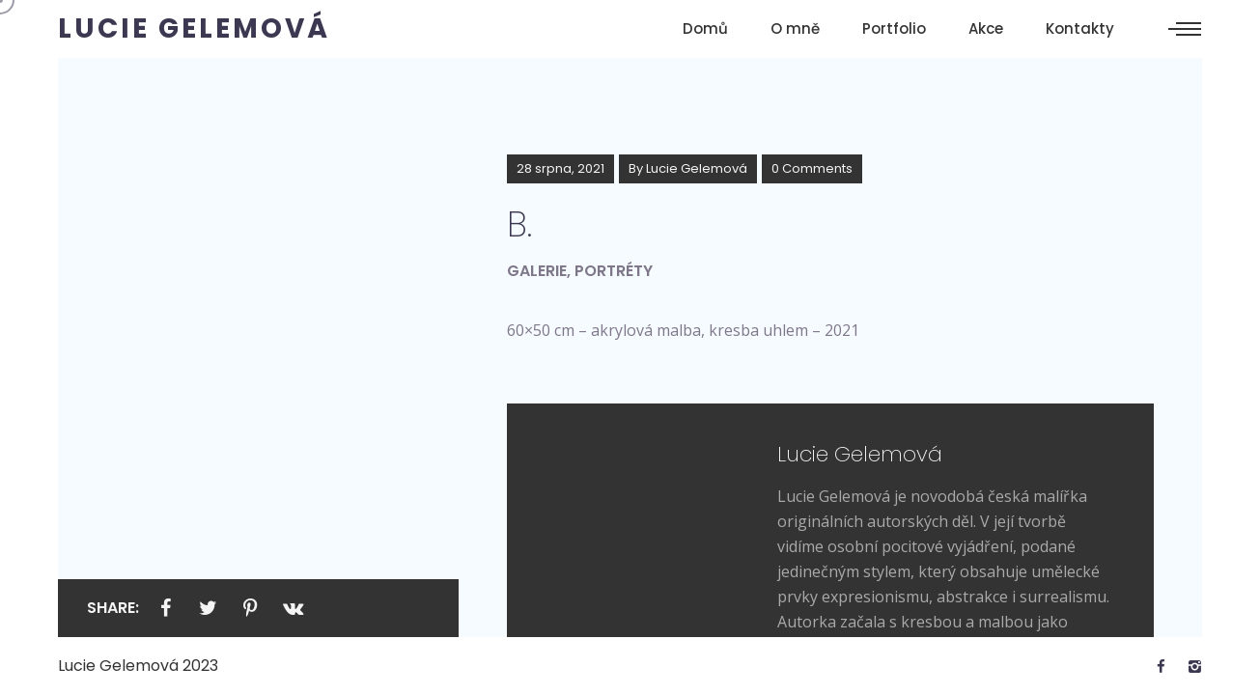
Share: (113, 608)
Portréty (613, 271)
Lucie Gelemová (696, 168)
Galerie (537, 271)
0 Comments (812, 168)
